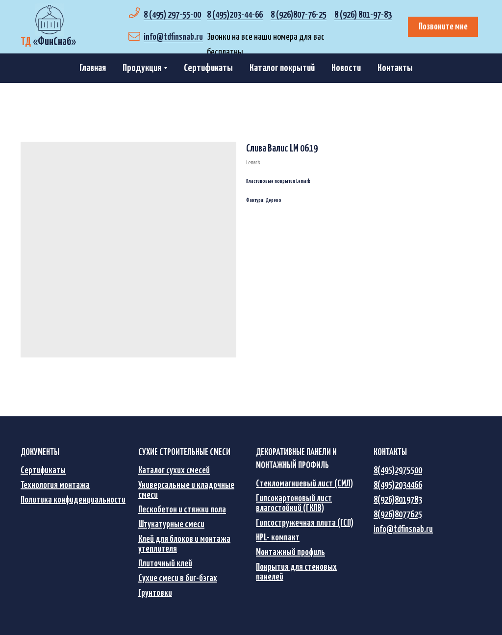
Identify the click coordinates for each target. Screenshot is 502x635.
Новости (346, 68)
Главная (92, 68)
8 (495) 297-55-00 (172, 15)
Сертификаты (208, 68)
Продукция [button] (142, 68)
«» (48, 42)
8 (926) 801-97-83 (363, 15)
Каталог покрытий (282, 68)
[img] (49, 19)
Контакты (395, 68)
